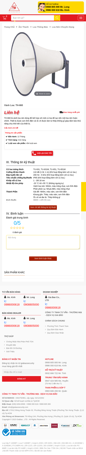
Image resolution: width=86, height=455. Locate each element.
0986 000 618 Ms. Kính (57, 10)
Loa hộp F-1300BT (9, 443)
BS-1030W (48, 446)
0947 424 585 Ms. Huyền (56, 381)
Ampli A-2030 (37, 443)
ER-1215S (38, 446)
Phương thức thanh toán (57, 326)
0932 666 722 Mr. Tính (55, 373)
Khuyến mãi (11, 345)
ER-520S (48, 443)
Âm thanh (23, 27)
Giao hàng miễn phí (71, 112)
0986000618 (12, 304)
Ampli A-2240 (32, 448)
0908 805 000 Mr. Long (57, 7)
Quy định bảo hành (55, 329)
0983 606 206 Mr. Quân (56, 391)
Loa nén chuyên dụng (63, 27)
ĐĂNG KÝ (21, 379)
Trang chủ (9, 27)
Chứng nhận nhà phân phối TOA (19, 342)
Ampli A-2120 (59, 446)
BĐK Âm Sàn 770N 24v (49, 448)
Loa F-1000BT (25, 443)
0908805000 (31, 304)
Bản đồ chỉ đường (14, 348)
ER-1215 (28, 446)
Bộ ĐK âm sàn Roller (43, 451)
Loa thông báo (40, 27)
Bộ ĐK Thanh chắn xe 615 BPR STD (18, 451)
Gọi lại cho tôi (44, 153)
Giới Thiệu (10, 352)
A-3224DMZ (78, 443)
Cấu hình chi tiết (11, 128)
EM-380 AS (66, 443)
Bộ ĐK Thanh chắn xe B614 (71, 448)
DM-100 (57, 443)
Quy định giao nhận (55, 333)
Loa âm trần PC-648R (17, 448)
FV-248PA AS (17, 446)
